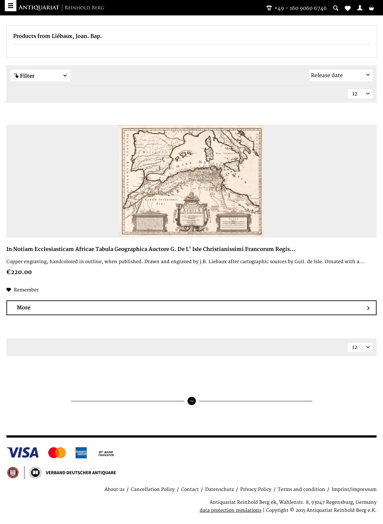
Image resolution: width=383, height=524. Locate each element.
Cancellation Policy (153, 489)
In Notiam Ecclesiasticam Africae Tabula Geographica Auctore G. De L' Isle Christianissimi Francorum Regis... (151, 249)
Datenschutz (219, 489)
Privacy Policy (255, 489)
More (193, 308)
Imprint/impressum (354, 489)
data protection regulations (230, 510)
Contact (190, 489)
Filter (41, 76)
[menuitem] (360, 7)
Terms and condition (301, 489)
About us (114, 489)
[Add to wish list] (22, 290)
